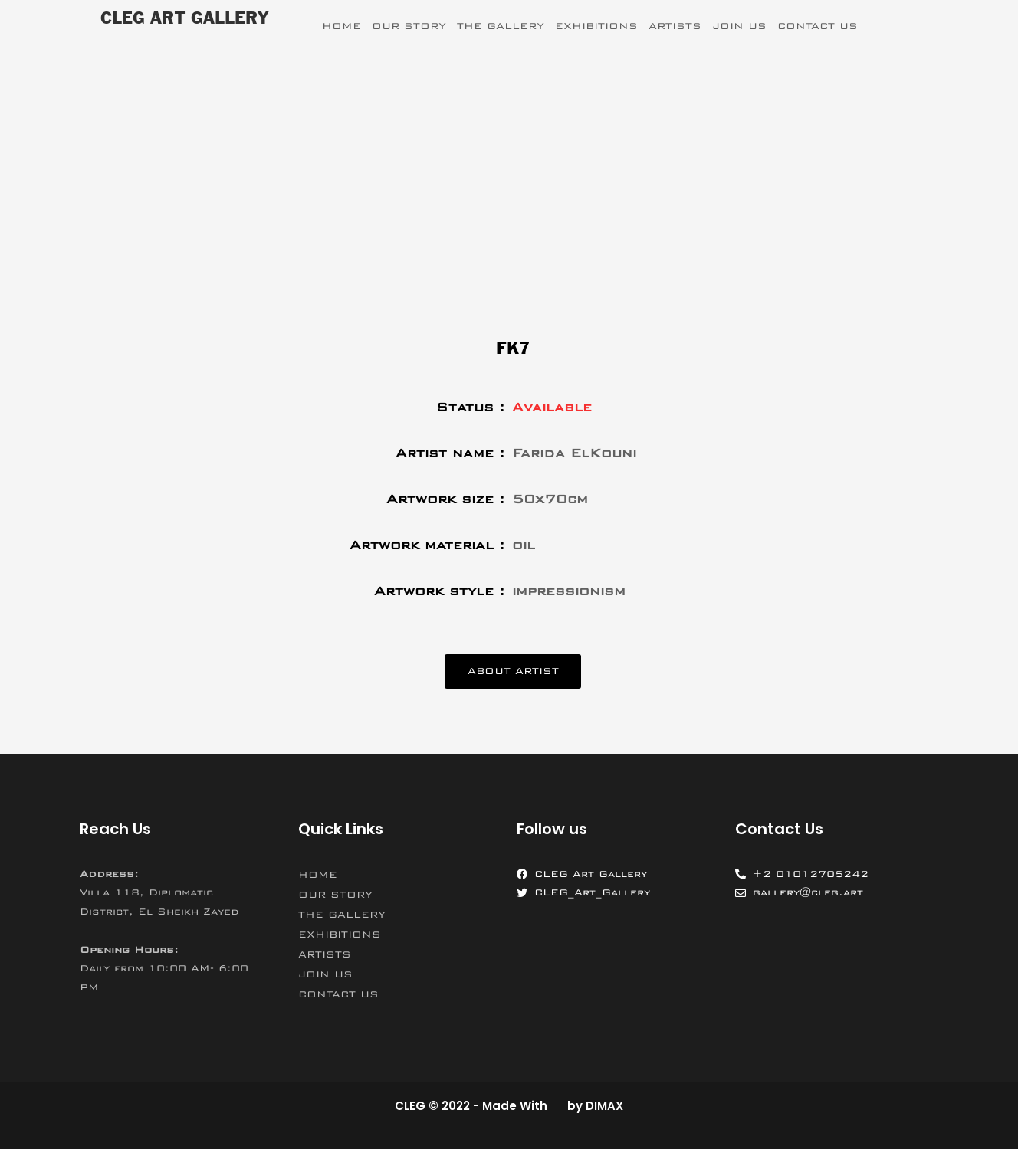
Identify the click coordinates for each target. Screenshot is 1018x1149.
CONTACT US (817, 26)
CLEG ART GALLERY (184, 19)
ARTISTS (675, 26)
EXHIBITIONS (596, 26)
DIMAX (604, 1106)
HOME (341, 26)
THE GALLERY (500, 26)
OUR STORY (409, 26)
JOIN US (739, 26)
